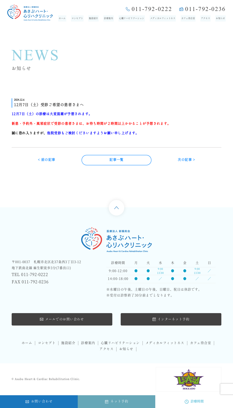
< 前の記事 (46, 160)
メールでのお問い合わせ (62, 319)
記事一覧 (116, 160)
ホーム (62, 18)
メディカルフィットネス (162, 18)
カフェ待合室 (188, 18)
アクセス (205, 18)
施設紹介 (93, 18)
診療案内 (108, 18)
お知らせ (220, 18)
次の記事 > (186, 160)
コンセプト (77, 18)
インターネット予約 (171, 319)
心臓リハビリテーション (131, 18)
